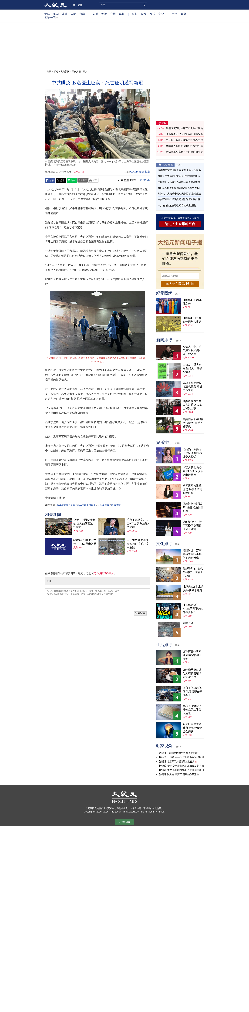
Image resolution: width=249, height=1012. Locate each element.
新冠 (141, 171)
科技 (135, 14)
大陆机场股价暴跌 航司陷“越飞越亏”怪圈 (178, 188)
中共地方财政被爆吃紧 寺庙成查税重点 (178, 205)
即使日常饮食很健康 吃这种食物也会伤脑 (192, 728)
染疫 (147, 171)
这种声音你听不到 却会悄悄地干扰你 (192, 655)
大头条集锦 (103, 505)
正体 (73, 4)
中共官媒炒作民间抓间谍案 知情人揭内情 (179, 199)
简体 (80, 4)
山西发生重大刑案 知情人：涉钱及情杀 (192, 368)
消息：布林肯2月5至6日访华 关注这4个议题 (138, 523)
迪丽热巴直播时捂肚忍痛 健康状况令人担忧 (192, 453)
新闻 (56, 71)
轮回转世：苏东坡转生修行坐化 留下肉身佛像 (192, 554)
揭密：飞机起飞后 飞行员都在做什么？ (192, 691)
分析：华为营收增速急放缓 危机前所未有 (192, 386)
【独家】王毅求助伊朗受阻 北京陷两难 (177, 753)
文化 (161, 14)
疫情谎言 (115, 505)
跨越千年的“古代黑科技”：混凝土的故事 (193, 572)
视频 (121, 14)
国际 (73, 14)
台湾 (82, 14)
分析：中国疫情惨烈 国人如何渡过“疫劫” (84, 523)
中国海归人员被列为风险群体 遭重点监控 (179, 182)
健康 (183, 14)
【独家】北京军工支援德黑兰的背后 (176, 761)
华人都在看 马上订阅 (180, 283)
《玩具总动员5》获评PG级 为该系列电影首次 (193, 471)
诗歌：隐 (188, 623)
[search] (123, 5)
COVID (134, 171)
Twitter (61, 180)
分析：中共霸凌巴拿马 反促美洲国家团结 (179, 176)
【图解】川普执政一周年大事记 (192, 320)
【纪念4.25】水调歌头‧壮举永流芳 (193, 588)
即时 (95, 14)
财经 (144, 14)
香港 (64, 14)
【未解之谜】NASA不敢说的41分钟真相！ (193, 608)
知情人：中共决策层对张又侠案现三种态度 (192, 350)
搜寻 (144, 5)
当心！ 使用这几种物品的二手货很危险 (192, 709)
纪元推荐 (168, 164)
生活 (174, 14)
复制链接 (82, 180)
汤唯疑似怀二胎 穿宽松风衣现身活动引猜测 (192, 525)
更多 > (179, 165)
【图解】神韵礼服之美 (192, 301)
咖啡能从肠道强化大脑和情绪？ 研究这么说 (192, 673)
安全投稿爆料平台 (103, 573)
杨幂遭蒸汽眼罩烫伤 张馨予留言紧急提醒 (192, 489)
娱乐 (152, 14)
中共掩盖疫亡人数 (66, 505)
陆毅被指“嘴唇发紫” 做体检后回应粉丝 (193, 507)
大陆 (47, 14)
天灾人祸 (76, 71)
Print (93, 180)
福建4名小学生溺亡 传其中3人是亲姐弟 (84, 542)
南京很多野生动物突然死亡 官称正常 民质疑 (138, 544)
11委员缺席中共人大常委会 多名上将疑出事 (192, 405)
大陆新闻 (65, 71)
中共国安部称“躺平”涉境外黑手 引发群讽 (193, 423)
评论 (104, 14)
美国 (56, 14)
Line (72, 180)
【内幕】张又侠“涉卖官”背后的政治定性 (178, 774)
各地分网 (51, 19)
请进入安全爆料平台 (180, 224)
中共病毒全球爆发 (86, 505)
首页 (49, 71)
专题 (113, 14)
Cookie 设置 (124, 822)
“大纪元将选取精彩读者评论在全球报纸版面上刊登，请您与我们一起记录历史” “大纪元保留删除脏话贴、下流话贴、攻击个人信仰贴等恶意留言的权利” (97, 597)
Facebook (50, 180)
